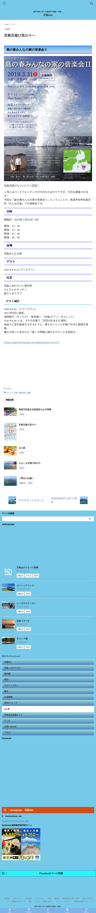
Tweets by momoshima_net (15, 831)
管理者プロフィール (19, 896)
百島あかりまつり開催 (28, 567)
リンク (8, 730)
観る (7, 696)
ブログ (8, 388)
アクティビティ (12, 689)
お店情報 (9, 702)
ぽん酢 (8, 716)
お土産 (22, 447)
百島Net (48, 15)
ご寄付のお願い (27, 478)
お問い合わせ (11, 736)
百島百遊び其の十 (28, 424)
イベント (10, 392)
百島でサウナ (23, 621)
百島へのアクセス (13, 669)
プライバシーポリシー (63, 896)
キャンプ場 (22, 639)
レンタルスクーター (27, 603)
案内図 (8, 676)
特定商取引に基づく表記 (70, 893)
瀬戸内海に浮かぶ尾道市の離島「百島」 (48, 901)
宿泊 (7, 682)
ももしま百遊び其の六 (30, 462)
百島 (15, 392)
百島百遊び (22, 392)
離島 (29, 392)
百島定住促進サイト (14, 723)
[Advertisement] (48, 364)
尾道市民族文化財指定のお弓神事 (36, 409)
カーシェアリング (26, 585)
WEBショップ (11, 709)
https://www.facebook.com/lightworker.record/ (32, 342)
